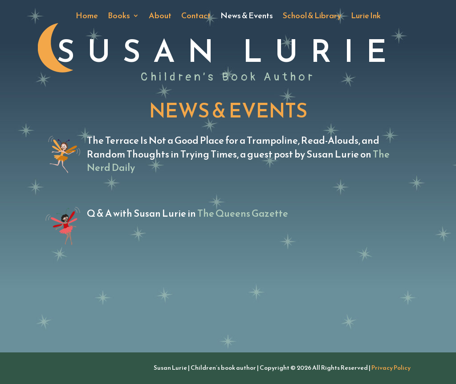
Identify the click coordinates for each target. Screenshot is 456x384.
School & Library (312, 16)
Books (119, 16)
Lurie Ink (366, 16)
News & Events (246, 16)
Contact (196, 16)
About (160, 16)
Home (87, 16)
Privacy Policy (391, 367)
